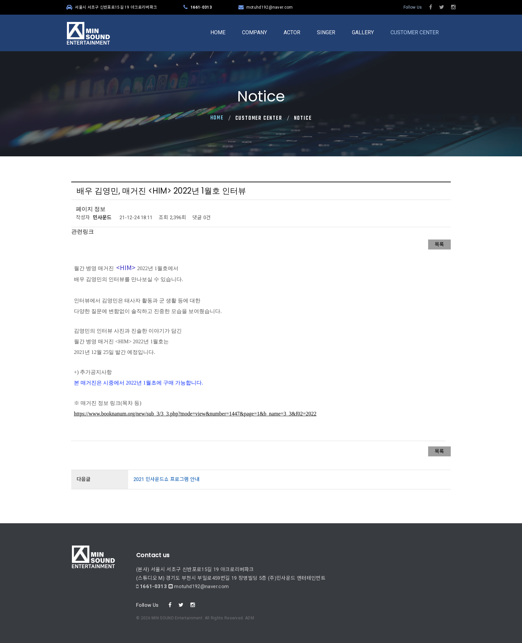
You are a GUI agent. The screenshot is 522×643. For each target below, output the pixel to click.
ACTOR (292, 32)
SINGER (326, 32)
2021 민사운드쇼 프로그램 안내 (166, 479)
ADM (249, 596)
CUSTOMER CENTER (415, 32)
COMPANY (254, 32)
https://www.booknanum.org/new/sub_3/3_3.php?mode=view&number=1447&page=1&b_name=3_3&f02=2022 (195, 413)
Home (217, 118)
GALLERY (363, 32)
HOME (217, 32)
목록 (439, 244)
